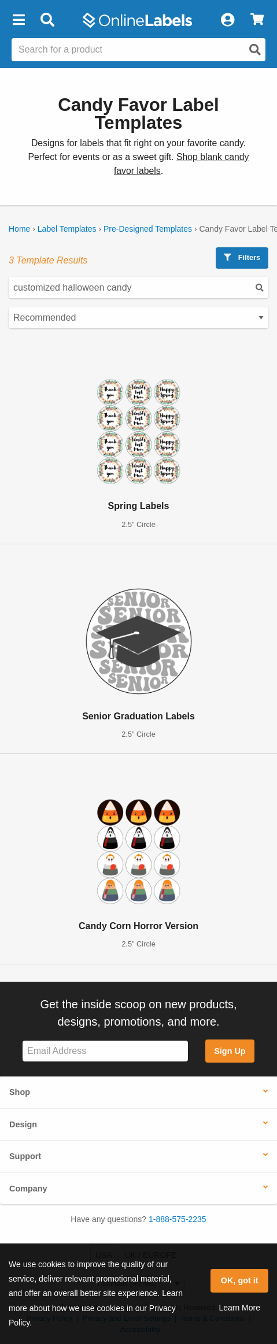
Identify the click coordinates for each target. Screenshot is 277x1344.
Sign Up (229, 1051)
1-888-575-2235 (177, 1219)
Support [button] (25, 1156)
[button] (18, 20)
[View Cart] (257, 20)
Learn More (239, 1307)
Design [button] (23, 1124)
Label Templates (67, 228)
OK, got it (239, 1280)
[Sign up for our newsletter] (105, 1051)
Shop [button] (19, 1092)
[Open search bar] (47, 20)
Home (19, 228)
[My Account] (227, 20)
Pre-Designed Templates (148, 228)
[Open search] (255, 49)
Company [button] (28, 1188)
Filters (242, 257)
